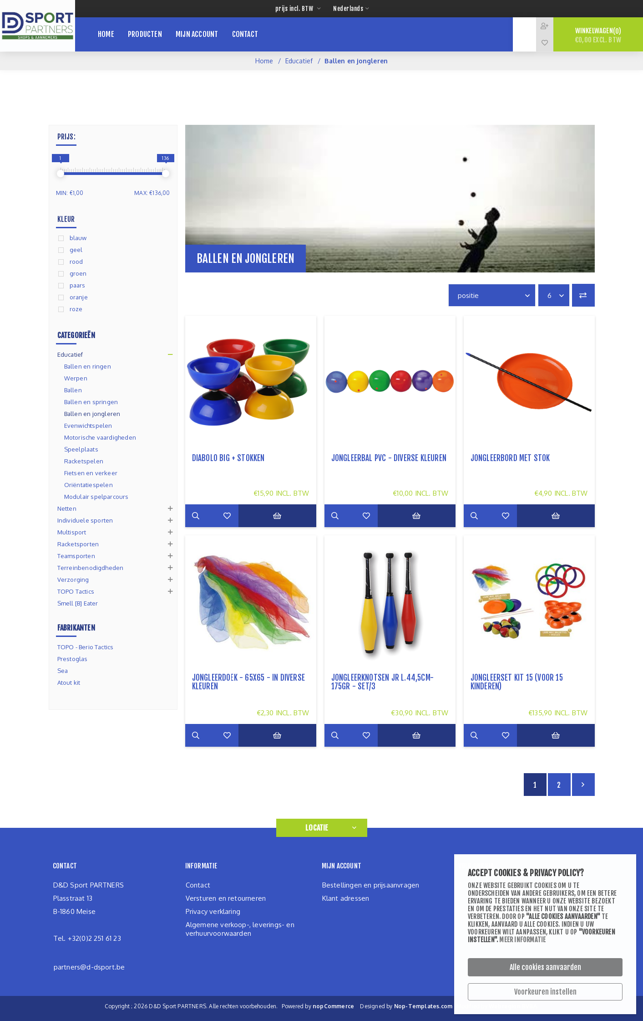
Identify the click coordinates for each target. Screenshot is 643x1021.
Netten (66, 508)
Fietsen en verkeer (91, 473)
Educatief (299, 61)
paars (78, 285)
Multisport (71, 532)
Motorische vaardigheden (100, 437)
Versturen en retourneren (226, 898)
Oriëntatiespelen (88, 484)
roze (76, 309)
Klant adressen (346, 898)
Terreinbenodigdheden (90, 567)
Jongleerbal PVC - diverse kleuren (389, 458)
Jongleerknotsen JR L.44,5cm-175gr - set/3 (382, 682)
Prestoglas (72, 658)
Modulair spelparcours (96, 496)
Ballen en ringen (87, 366)
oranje (79, 297)
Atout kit (69, 682)
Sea (62, 670)
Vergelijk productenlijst (583, 295)
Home (264, 61)
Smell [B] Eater (77, 603)
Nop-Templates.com (423, 1006)
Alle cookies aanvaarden (545, 967)
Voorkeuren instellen (545, 991)
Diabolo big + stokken (228, 458)
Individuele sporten (85, 520)
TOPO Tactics (75, 591)
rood (76, 261)
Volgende (583, 784)
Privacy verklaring (213, 911)
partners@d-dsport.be (89, 967)
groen (78, 273)
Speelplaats (81, 449)
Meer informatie (522, 940)
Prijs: (66, 136)
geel (76, 249)
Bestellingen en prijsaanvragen (371, 885)
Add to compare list (219, 515)
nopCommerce (333, 1006)
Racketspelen (83, 461)
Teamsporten (76, 555)
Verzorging (73, 579)
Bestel (284, 515)
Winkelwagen (598, 35)
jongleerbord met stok (510, 458)
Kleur (66, 219)
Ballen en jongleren (92, 413)
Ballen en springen (91, 401)
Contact (198, 885)
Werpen (75, 378)
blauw (78, 237)
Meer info (196, 515)
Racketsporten (78, 544)
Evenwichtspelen (88, 425)
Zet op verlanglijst (242, 515)
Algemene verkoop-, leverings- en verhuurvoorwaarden (240, 929)
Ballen (73, 390)
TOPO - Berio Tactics (85, 647)
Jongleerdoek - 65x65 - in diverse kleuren (248, 682)
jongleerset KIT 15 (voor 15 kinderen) (517, 682)
